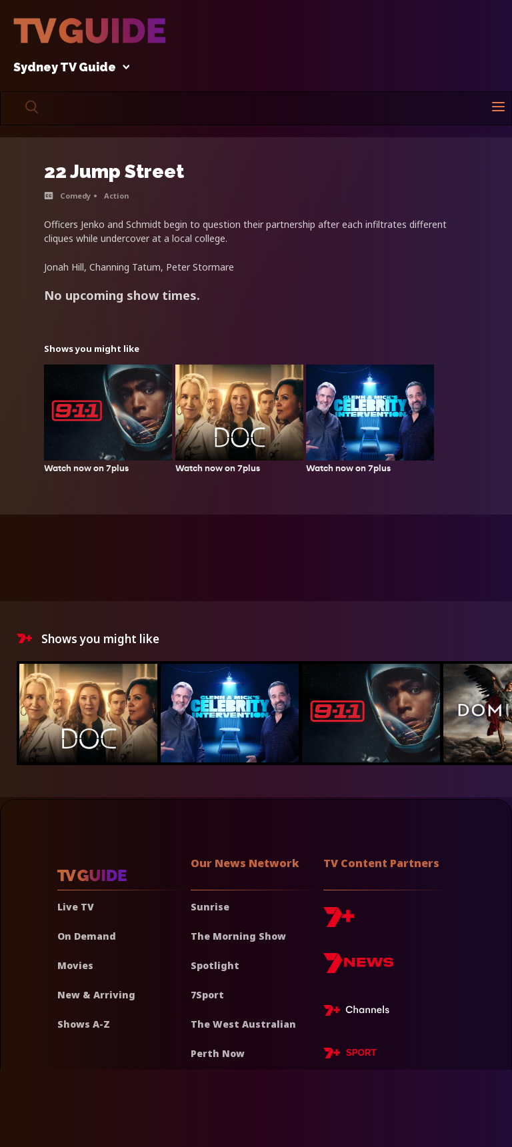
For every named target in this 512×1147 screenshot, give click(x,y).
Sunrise (210, 906)
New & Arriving (96, 994)
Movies (75, 965)
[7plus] (338, 922)
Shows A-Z (83, 1024)
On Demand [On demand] (86, 936)
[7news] (358, 968)
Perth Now (218, 1053)
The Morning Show (238, 936)
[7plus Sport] (350, 1055)
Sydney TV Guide (68, 67)
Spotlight (215, 965)
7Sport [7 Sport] (207, 994)
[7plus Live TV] (360, 1012)
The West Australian (243, 1024)
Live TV (75, 906)
